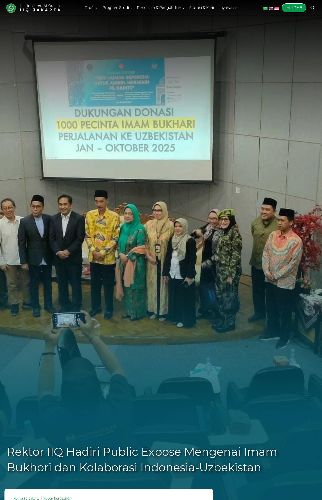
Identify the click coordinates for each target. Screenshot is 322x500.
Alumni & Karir (201, 8)
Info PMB (294, 8)
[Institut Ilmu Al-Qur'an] (33, 8)
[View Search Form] (312, 8)
